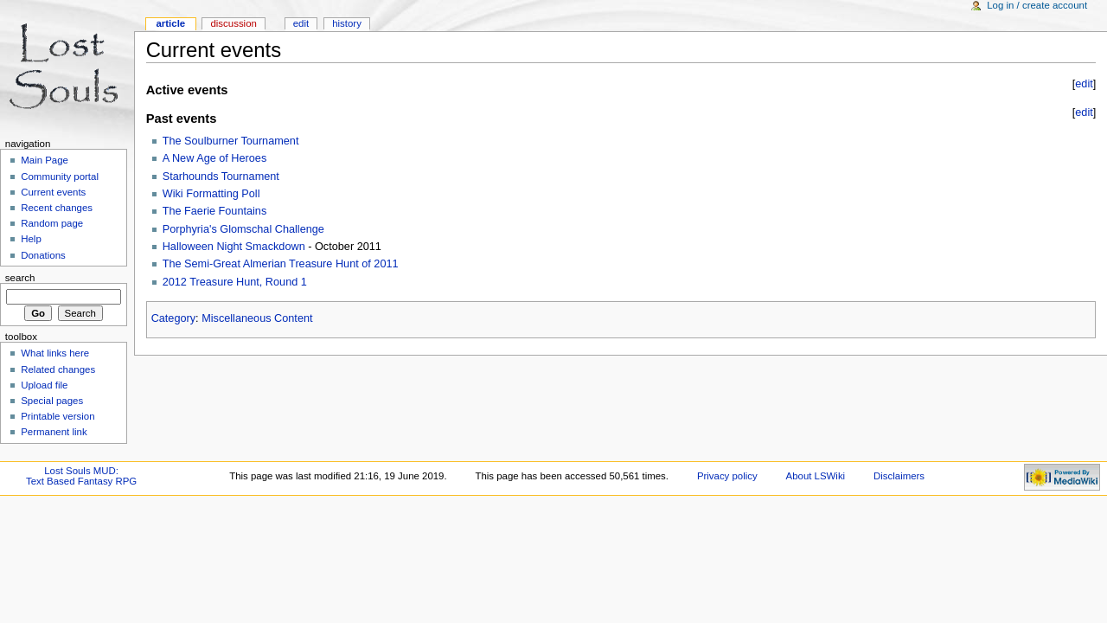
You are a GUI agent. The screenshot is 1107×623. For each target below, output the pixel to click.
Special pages (52, 400)
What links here (55, 353)
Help (31, 239)
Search (20, 278)
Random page (52, 223)
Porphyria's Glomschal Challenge (243, 229)
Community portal (60, 176)
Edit (301, 23)
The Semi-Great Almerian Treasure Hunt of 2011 (281, 264)
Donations (43, 255)
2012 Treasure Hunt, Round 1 (235, 282)
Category (173, 318)
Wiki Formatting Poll (211, 194)
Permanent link (53, 432)
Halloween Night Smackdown (234, 247)
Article (170, 23)
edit (1083, 84)
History (347, 23)
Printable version (57, 416)
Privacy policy (727, 476)
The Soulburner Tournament (231, 141)
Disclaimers (899, 476)
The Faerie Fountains (215, 211)
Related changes (58, 369)
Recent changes (57, 207)
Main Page (44, 160)
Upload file (44, 385)
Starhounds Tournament (221, 176)
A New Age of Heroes (215, 158)
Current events (53, 192)
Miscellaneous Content (257, 318)
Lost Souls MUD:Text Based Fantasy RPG (81, 476)
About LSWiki (816, 476)
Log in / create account (1037, 5)
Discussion (233, 23)
